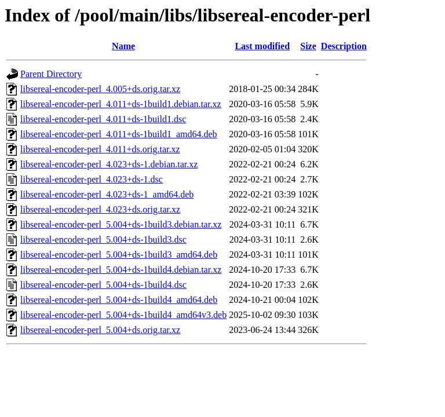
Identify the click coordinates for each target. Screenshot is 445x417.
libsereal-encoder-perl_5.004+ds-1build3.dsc (103, 239)
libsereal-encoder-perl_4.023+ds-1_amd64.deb (107, 194)
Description (344, 46)
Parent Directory (51, 74)
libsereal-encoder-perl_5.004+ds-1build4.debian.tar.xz (120, 270)
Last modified (262, 46)
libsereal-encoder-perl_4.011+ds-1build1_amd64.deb (118, 134)
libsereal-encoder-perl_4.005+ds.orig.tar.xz (100, 89)
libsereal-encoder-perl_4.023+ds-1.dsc (91, 179)
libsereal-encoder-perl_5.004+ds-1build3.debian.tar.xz (120, 224)
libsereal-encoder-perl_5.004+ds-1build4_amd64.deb (118, 300)
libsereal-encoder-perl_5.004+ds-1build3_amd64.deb (118, 254)
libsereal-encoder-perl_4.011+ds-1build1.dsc (103, 119)
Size (308, 46)
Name (123, 46)
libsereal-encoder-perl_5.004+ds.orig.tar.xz (100, 330)
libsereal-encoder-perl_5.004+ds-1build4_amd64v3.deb (123, 315)
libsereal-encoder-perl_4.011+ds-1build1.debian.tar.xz (120, 104)
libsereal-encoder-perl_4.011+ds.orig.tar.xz (100, 149)
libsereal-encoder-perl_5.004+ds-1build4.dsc (103, 285)
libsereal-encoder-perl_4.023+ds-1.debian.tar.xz (109, 164)
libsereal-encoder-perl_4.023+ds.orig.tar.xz (100, 209)
